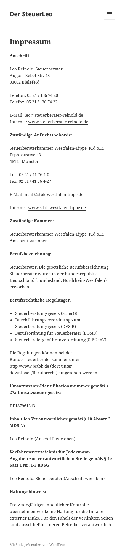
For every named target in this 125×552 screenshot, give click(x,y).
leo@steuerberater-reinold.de (54, 115)
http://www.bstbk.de (29, 366)
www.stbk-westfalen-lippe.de (57, 207)
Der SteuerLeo (31, 14)
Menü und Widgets (109, 19)
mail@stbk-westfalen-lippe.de (54, 194)
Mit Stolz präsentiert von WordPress (38, 544)
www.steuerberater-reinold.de (58, 121)
